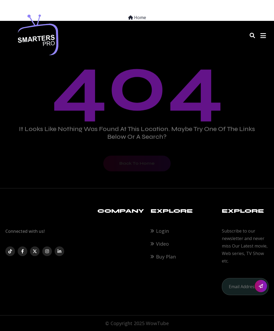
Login (162, 231)
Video (162, 244)
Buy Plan (166, 256)
